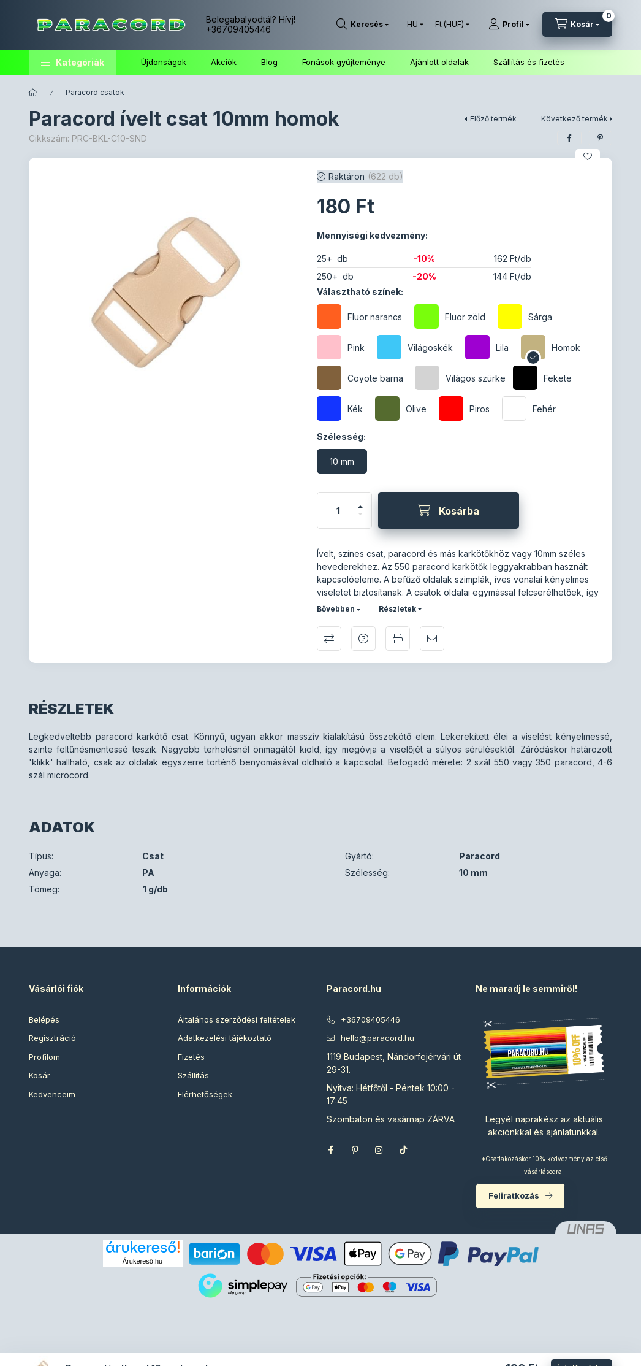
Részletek (397, 608)
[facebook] (569, 138)
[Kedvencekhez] (587, 156)
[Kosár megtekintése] (577, 24)
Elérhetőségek (205, 1094)
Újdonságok (163, 62)
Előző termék (493, 118)
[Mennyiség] (338, 510)
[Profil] (509, 24)
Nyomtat (397, 638)
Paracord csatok (95, 92)
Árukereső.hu (142, 1261)
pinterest (355, 1150)
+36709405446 (238, 29)
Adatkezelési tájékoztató (224, 1038)
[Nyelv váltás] (412, 24)
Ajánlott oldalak (439, 62)
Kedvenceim (52, 1094)
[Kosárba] (448, 510)
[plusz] (360, 501)
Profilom (44, 1057)
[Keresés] (362, 24)
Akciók (224, 62)
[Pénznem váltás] (449, 24)
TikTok (404, 1150)
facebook (330, 1150)
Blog (269, 62)
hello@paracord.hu (377, 1038)
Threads (428, 1150)
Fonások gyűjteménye (343, 62)
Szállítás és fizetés (528, 62)
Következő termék (574, 118)
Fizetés (191, 1057)
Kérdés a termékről (363, 638)
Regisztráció (52, 1038)
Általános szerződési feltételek (236, 1019)
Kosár (39, 1075)
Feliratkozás (513, 1195)
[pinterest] (600, 138)
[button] (72, 62)
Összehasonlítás (329, 638)
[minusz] (360, 519)
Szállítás (193, 1075)
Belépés (44, 1019)
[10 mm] (342, 461)
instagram (379, 1150)
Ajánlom (432, 638)
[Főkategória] (33, 92)
